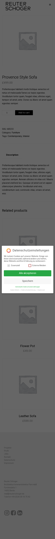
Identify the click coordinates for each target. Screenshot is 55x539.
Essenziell (13, 265)
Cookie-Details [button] (15, 290)
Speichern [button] (27, 281)
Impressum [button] (41, 290)
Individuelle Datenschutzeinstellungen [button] (27, 287)
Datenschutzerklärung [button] (28, 290)
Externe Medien (37, 265)
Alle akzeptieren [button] (27, 273)
